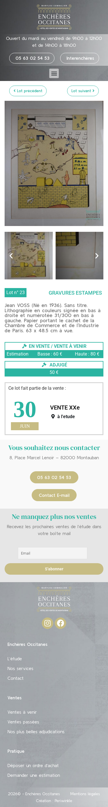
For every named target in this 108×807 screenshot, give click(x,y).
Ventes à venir (22, 712)
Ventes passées (23, 721)
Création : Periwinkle (54, 800)
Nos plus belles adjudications (36, 731)
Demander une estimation (33, 775)
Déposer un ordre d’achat (33, 765)
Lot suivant (82, 90)
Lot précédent (28, 90)
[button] (54, 73)
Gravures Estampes (75, 293)
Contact (15, 678)
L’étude (14, 658)
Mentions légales (85, 793)
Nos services (20, 668)
